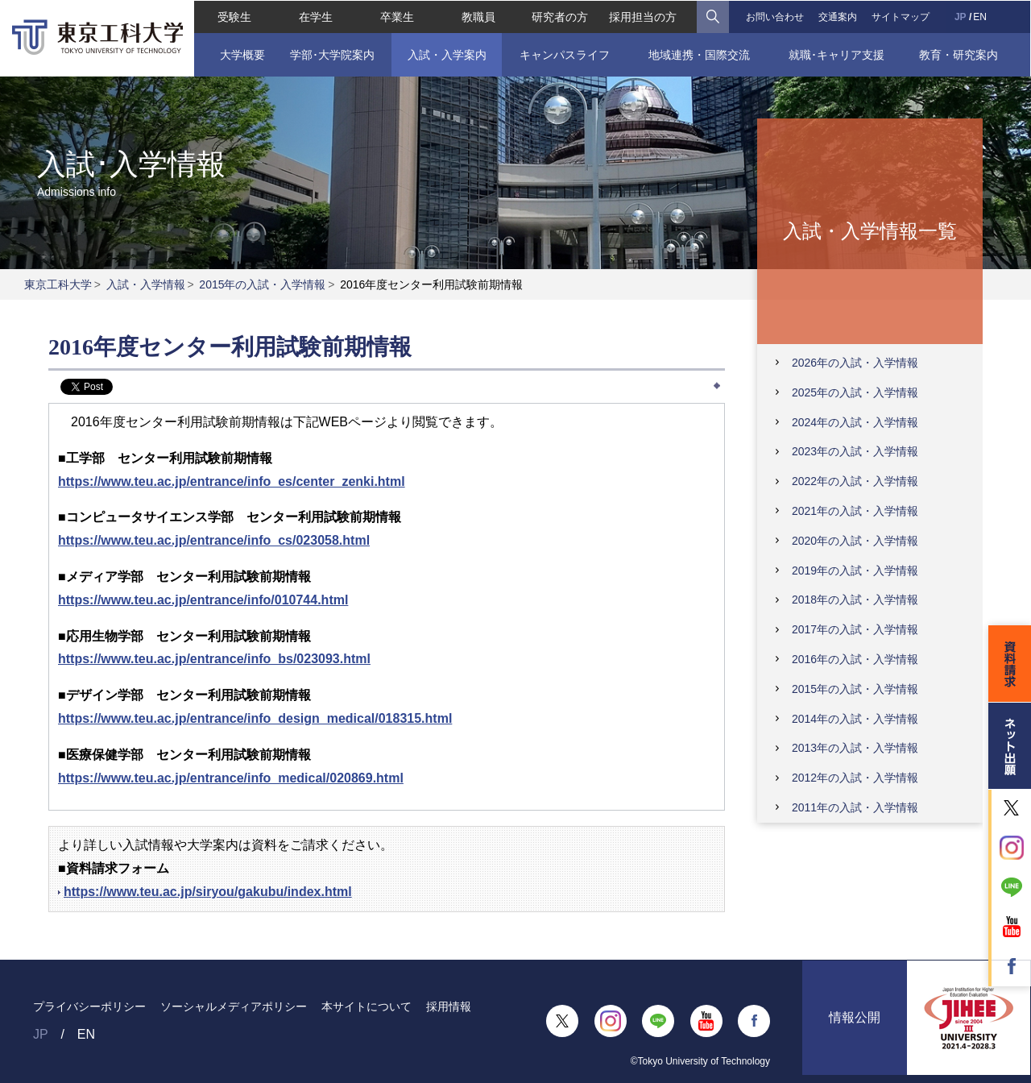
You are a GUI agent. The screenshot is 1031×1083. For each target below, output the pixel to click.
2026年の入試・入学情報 (855, 362)
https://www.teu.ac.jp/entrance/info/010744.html (203, 600)
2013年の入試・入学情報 (855, 747)
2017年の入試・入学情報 (855, 629)
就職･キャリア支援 (837, 54)
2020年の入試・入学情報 (855, 540)
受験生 (234, 16)
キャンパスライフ (565, 54)
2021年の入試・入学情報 (855, 510)
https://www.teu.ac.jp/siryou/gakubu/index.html (208, 891)
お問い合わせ (775, 16)
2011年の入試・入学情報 (855, 807)
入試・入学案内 (446, 54)
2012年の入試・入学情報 (855, 777)
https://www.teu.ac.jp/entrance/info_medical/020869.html (231, 778)
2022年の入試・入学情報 (855, 481)
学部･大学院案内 (331, 54)
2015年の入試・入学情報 (262, 284)
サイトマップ (901, 16)
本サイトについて (366, 1006)
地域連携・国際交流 (699, 54)
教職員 (478, 16)
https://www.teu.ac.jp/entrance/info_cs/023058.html (214, 540)
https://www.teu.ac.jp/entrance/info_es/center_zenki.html (231, 481)
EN (981, 16)
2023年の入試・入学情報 (855, 451)
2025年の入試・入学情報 (855, 392)
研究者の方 (560, 16)
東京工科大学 (58, 284)
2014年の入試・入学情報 (855, 718)
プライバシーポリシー (89, 1006)
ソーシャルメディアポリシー (233, 1006)
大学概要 (240, 54)
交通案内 (838, 16)
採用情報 (448, 1006)
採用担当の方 (643, 16)
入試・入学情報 (145, 284)
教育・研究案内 (959, 54)
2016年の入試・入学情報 (855, 659)
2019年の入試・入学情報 (855, 570)
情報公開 (854, 1020)
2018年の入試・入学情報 (855, 599)
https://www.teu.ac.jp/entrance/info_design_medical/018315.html (255, 718)
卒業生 (396, 16)
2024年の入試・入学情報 (855, 422)
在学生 (315, 16)
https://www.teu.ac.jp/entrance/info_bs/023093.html (214, 659)
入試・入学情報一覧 (870, 230)
